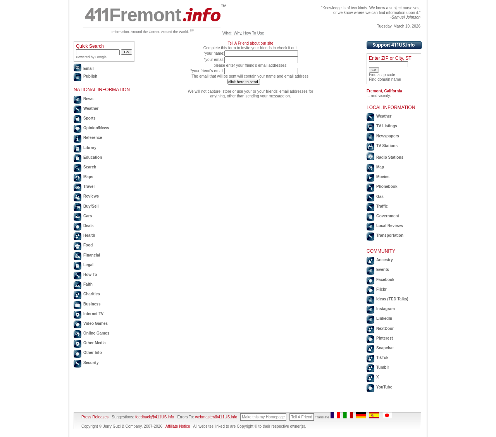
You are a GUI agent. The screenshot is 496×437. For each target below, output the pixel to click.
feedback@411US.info (154, 417)
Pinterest (384, 338)
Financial (91, 255)
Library (89, 148)
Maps (88, 177)
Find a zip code (382, 75)
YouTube (384, 387)
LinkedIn (384, 318)
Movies (382, 177)
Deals (88, 226)
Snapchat (385, 348)
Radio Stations (389, 157)
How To (90, 274)
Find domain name (385, 79)
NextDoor (385, 328)
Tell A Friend (301, 417)
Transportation (389, 235)
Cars (87, 216)
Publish (90, 76)
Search (89, 167)
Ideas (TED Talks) (392, 299)
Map (380, 167)
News (88, 99)
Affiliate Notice (177, 426)
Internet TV (93, 314)
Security (90, 363)
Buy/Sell (90, 206)
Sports (89, 118)
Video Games (95, 323)
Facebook (385, 279)
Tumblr (382, 367)
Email (88, 68)
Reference (92, 137)
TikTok (382, 357)
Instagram (385, 309)
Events (382, 269)
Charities (91, 294)
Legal (88, 265)
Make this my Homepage (263, 417)
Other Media (94, 343)
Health (89, 235)
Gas (380, 196)
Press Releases (94, 417)
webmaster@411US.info (216, 417)
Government (387, 216)
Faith (88, 284)
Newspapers (387, 136)
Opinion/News (96, 128)
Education (92, 157)
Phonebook (386, 186)
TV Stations (387, 146)
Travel (89, 186)
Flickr (381, 289)
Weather (90, 108)
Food (88, 245)
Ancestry (384, 260)
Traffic (382, 206)
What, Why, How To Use (243, 33)
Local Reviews (389, 226)
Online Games (96, 333)
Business (91, 304)
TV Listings (386, 126)
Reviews (91, 196)
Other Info (92, 352)
